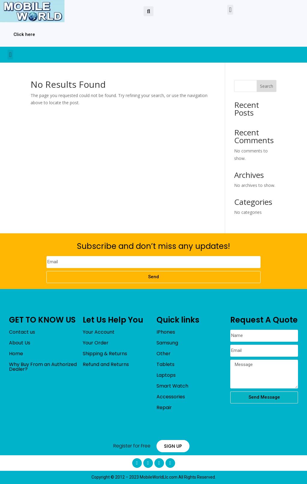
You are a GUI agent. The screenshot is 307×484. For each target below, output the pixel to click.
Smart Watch (172, 385)
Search (266, 86)
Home (16, 353)
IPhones (165, 332)
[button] (149, 11)
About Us (19, 342)
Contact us (22, 332)
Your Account (99, 332)
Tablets (165, 364)
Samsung (167, 342)
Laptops (166, 375)
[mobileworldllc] (32, 11)
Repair (164, 407)
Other (163, 353)
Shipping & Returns (105, 353)
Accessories (170, 396)
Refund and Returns (106, 364)
